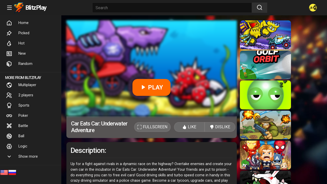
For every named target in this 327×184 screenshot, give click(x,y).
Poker (17, 115)
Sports (17, 105)
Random (19, 63)
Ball (15, 136)
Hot (15, 43)
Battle (17, 126)
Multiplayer (21, 85)
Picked (17, 33)
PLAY (151, 87)
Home (17, 23)
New (16, 53)
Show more (22, 156)
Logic (16, 146)
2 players (19, 95)
